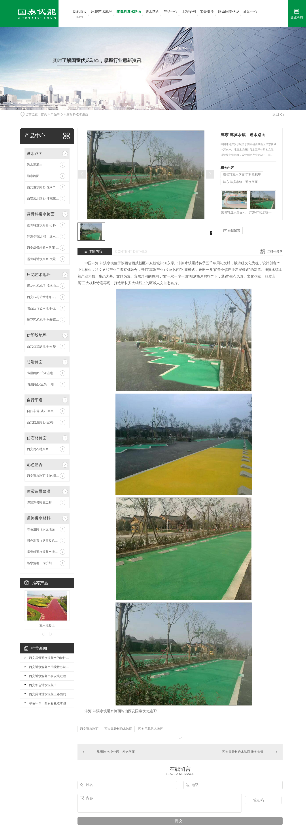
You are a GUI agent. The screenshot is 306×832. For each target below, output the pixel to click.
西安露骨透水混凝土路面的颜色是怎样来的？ (49, 694)
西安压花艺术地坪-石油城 (44, 297)
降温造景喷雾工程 (39, 502)
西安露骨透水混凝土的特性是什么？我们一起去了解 (49, 658)
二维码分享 (275, 251)
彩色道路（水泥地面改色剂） (47, 529)
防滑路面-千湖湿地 (40, 373)
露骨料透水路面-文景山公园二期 (47, 259)
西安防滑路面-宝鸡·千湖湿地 (46, 422)
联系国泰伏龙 (228, 11)
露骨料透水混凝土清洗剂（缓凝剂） (47, 552)
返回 (278, 114)
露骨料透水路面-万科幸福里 (46, 225)
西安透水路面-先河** (41, 187)
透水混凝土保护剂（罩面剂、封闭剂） (47, 563)
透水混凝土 (34, 164)
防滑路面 (35, 362)
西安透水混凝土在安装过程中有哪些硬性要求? (49, 676)
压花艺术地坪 (101, 11)
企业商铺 (297, 14)
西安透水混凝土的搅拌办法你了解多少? (49, 667)
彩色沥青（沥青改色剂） (44, 540)
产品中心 (170, 11)
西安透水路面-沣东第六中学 (46, 198)
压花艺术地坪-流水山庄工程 (46, 285)
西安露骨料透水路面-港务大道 (47, 247)
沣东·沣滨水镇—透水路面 (44, 236)
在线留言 (231, 230)
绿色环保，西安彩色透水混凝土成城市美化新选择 (49, 703)
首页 (44, 114)
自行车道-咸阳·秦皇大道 (43, 411)
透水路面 (152, 11)
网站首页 (80, 14)
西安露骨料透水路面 (118, 729)
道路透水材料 (39, 518)
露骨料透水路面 (128, 11)
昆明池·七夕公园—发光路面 (116, 752)
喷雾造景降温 (39, 491)
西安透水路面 (89, 729)
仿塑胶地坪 (37, 335)
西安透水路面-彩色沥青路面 (46, 476)
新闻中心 (250, 11)
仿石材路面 (37, 438)
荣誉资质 (207, 11)
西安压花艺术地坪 (150, 729)
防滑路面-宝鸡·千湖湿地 (43, 384)
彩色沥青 (35, 465)
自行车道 (35, 400)
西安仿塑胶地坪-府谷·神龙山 (46, 346)
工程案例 (189, 11)
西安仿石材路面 (38, 449)
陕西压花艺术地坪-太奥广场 (46, 308)
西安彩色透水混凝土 (43, 685)
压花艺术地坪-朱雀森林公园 (46, 319)
